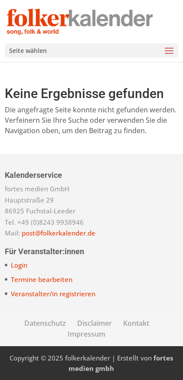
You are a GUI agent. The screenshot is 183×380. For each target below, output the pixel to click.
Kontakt (136, 323)
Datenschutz (45, 323)
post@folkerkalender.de (58, 233)
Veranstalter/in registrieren (53, 293)
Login (19, 265)
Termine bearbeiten (41, 279)
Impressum (86, 334)
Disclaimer (94, 323)
